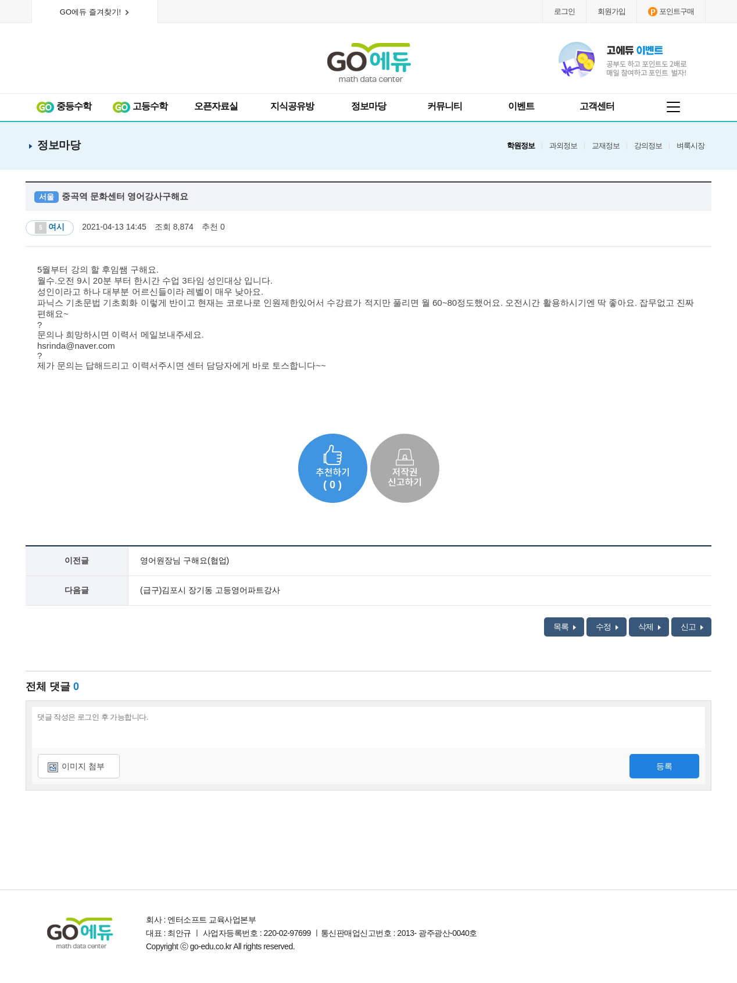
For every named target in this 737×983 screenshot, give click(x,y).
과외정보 (563, 145)
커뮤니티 (444, 106)
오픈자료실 (216, 106)
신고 (692, 626)
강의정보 (648, 145)
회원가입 (611, 11)
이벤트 (521, 106)
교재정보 (606, 145)
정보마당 (368, 106)
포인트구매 (671, 11)
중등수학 (63, 107)
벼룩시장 (690, 145)
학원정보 (521, 145)
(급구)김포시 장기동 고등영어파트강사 (210, 590)
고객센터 (596, 106)
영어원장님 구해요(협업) (184, 560)
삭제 (649, 626)
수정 (607, 626)
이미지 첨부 (83, 766)
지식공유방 (292, 106)
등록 (664, 766)
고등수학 (139, 107)
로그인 (564, 11)
